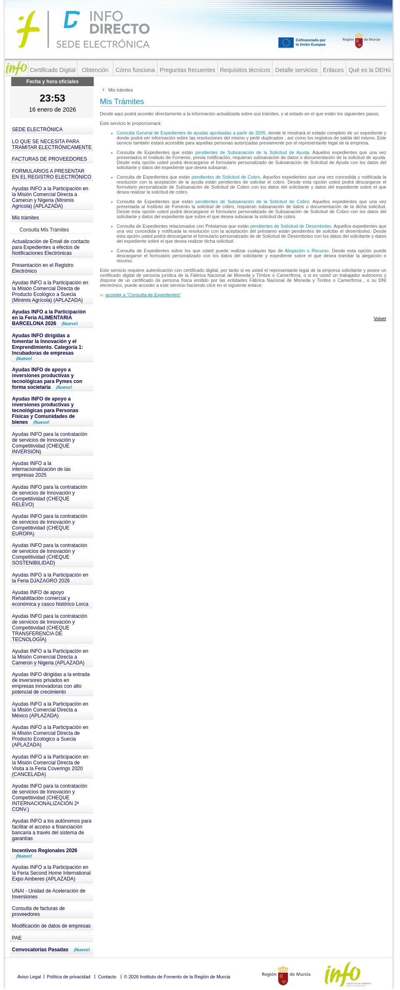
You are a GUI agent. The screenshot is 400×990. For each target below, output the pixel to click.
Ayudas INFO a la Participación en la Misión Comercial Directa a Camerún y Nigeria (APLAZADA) (50, 657)
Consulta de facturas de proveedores (38, 911)
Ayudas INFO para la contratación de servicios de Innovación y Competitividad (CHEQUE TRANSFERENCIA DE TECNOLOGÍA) (50, 627)
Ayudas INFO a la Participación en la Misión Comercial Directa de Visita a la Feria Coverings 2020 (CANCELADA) (50, 765)
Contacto (107, 976)
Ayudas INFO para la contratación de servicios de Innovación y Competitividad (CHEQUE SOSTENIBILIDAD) (50, 554)
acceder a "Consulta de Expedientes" (143, 294)
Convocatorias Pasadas (51, 950)
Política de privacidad (68, 976)
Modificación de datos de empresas (51, 926)
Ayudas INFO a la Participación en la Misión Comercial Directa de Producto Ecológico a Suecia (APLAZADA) (50, 736)
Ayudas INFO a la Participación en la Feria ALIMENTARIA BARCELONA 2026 (49, 317)
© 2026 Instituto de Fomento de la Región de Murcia (177, 976)
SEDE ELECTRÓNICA (37, 129)
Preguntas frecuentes (187, 70)
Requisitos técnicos (245, 70)
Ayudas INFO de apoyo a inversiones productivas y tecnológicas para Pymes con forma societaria (47, 378)
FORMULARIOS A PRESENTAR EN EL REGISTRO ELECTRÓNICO (51, 174)
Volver (380, 318)
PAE (17, 938)
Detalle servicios (296, 70)
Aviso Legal (29, 976)
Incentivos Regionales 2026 (45, 853)
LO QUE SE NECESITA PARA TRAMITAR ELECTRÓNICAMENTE (52, 144)
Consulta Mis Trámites (44, 230)
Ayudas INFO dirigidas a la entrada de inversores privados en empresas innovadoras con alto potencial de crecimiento (51, 683)
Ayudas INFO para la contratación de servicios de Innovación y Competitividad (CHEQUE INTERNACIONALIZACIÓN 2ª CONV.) (50, 797)
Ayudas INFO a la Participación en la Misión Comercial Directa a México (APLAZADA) (50, 710)
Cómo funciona (135, 70)
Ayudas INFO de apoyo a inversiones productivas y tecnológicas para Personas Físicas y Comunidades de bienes (45, 410)
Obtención (95, 70)
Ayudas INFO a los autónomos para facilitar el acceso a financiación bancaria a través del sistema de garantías (52, 829)
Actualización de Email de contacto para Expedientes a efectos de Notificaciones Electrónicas (51, 247)
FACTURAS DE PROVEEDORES (49, 159)
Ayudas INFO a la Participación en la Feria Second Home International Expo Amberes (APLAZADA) (51, 873)
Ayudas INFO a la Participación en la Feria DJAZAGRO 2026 (50, 578)
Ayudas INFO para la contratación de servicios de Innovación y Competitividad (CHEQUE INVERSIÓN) (50, 443)
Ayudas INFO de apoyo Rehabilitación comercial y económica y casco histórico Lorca (50, 598)
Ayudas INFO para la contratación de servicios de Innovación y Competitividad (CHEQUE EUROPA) (50, 525)
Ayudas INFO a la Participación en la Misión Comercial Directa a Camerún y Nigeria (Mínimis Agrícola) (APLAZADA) (50, 197)
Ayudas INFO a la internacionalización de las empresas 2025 (41, 469)
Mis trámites (25, 218)
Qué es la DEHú (369, 70)
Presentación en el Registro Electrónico (42, 268)
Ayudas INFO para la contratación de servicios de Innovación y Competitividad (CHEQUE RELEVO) (50, 495)
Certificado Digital (53, 70)
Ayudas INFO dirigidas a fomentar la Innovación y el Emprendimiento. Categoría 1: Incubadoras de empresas (47, 347)
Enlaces (333, 70)
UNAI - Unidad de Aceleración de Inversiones (48, 894)
